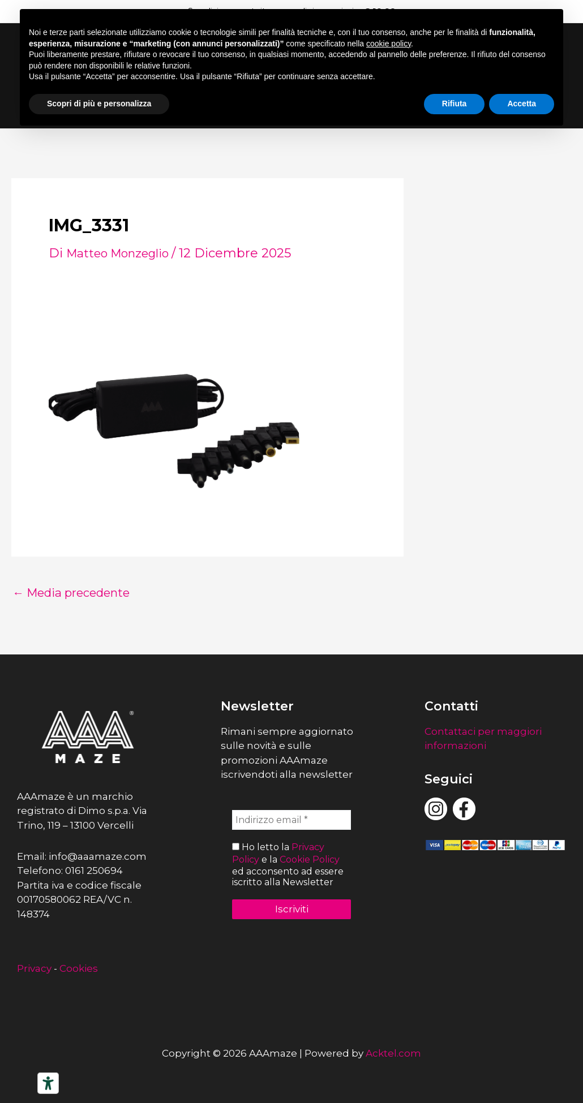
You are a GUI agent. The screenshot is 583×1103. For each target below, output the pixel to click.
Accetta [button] (521, 103)
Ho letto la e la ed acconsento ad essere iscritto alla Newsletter (288, 864)
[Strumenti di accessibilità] (48, 1083)
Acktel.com (393, 1053)
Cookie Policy (310, 859)
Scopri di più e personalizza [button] (99, 103)
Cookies (78, 968)
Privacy (34, 968)
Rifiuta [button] (454, 103)
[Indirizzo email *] (291, 820)
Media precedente (78, 593)
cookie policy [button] (388, 43)
